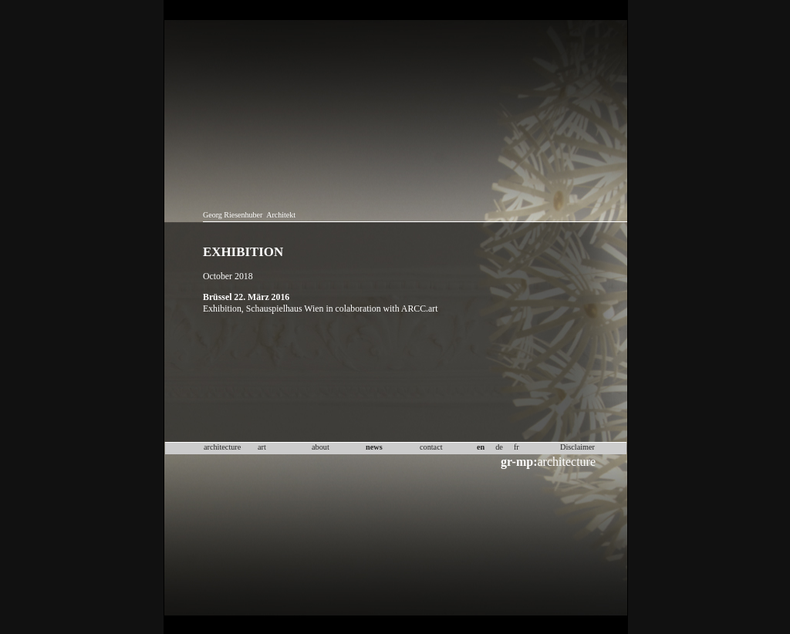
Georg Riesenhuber (232, 215)
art (262, 447)
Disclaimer (577, 447)
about (320, 447)
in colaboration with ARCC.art (381, 308)
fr (516, 447)
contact (431, 447)
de (499, 447)
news (374, 447)
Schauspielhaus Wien (285, 308)
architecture (548, 461)
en (480, 447)
